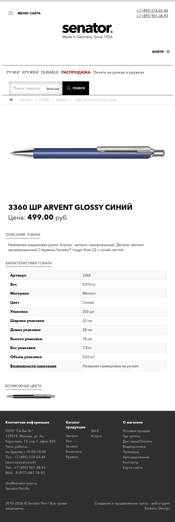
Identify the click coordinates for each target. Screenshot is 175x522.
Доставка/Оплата (137, 441)
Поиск (79, 88)
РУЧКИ (13, 72)
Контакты (130, 462)
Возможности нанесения (33, 366)
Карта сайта (132, 467)
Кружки (72, 457)
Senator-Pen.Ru (17, 488)
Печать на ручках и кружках (118, 72)
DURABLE (50, 72)
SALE (95, 431)
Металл (61, 100)
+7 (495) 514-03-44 (152, 10)
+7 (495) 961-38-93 (152, 15)
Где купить (131, 436)
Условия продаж (136, 431)
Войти (158, 52)
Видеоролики (134, 446)
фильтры (52, 88)
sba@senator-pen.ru (21, 483)
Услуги (96, 436)
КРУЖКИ (30, 72)
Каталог (26, 100)
